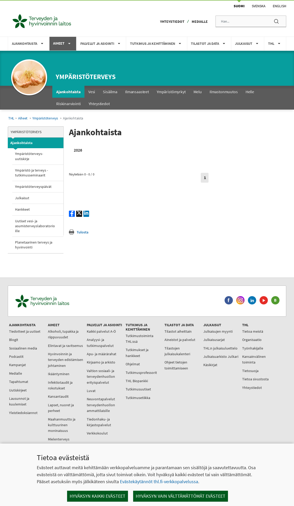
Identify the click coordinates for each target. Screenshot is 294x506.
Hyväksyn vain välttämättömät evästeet (180, 496)
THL (11, 118)
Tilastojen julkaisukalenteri (177, 351)
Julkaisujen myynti (218, 331)
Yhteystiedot (172, 21)
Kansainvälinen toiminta (254, 359)
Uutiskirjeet (18, 390)
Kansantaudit (58, 396)
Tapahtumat (18, 381)
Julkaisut (22, 198)
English (279, 6)
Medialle (200, 21)
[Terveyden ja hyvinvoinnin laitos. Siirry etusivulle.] (65, 301)
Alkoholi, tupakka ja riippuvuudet (63, 334)
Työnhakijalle (252, 348)
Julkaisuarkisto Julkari (220, 356)
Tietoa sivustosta (255, 379)
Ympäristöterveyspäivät (33, 186)
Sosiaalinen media (23, 348)
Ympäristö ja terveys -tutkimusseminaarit (31, 172)
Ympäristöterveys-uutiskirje (29, 156)
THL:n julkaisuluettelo (220, 348)
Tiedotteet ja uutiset (24, 331)
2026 (78, 150)
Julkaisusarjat (214, 339)
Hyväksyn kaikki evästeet (97, 496)
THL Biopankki (137, 381)
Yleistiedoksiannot (23, 412)
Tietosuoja (250, 370)
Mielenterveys (58, 439)
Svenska (259, 6)
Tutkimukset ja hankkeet (137, 352)
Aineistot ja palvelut (179, 339)
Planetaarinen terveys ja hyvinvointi (33, 245)
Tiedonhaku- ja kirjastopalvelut (99, 422)
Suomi (239, 6)
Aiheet (22, 118)
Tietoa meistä (252, 331)
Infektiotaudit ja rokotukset (60, 385)
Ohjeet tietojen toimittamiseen (176, 365)
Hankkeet (22, 209)
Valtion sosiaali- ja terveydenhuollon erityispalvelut (101, 376)
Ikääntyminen (58, 374)
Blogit (13, 339)
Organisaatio (252, 339)
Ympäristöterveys (86, 76)
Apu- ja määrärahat (101, 354)
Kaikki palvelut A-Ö (101, 331)
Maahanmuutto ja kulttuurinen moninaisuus (61, 425)
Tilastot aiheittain (178, 331)
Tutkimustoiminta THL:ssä (139, 338)
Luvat (91, 390)
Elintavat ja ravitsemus (65, 345)
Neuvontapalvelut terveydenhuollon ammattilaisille (101, 405)
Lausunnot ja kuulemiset (19, 401)
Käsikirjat (210, 364)
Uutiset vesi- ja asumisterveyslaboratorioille (35, 226)
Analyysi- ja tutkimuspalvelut (100, 342)
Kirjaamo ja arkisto (101, 362)
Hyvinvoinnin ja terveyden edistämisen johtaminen (65, 360)
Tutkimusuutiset (138, 389)
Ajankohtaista (21, 142)
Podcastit (16, 356)
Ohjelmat (133, 364)
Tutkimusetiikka (138, 397)
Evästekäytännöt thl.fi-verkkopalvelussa (159, 481)
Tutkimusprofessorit (141, 372)
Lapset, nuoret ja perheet (61, 408)
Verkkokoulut (97, 433)
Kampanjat (17, 364)
